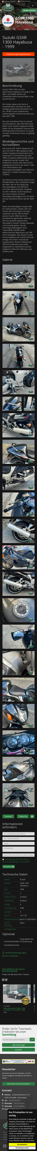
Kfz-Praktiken (10, 956)
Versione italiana (8, 1)
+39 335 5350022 (18, 1106)
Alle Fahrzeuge (18, 1045)
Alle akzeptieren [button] (22, 1144)
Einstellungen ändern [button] (22, 1148)
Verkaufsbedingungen (14, 952)
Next (6, 980)
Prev (3, 980)
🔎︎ (32, 1039)
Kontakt (8, 816)
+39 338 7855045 (18, 1103)
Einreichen (9, 867)
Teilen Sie (23, 816)
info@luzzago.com (16, 1109)
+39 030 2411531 (14, 1100)
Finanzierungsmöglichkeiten (18, 54)
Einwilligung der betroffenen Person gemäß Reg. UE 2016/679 (16, 860)
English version (24, 1)
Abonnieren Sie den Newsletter (18, 1084)
